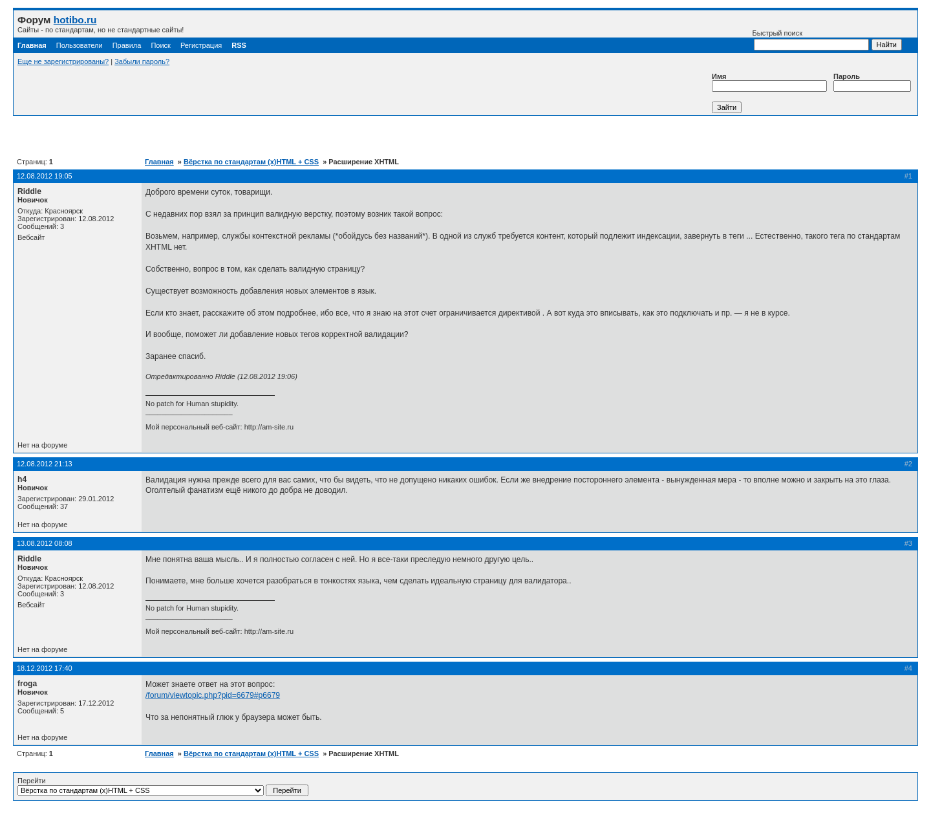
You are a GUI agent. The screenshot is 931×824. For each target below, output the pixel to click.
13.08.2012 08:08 (44, 543)
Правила (127, 45)
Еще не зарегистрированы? (63, 61)
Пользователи (79, 45)
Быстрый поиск (811, 39)
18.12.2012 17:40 (44, 668)
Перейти (162, 786)
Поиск (160, 45)
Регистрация (201, 45)
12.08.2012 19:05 (44, 176)
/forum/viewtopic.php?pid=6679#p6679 (212, 695)
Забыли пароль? (141, 61)
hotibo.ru (75, 19)
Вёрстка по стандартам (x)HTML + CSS (251, 162)
